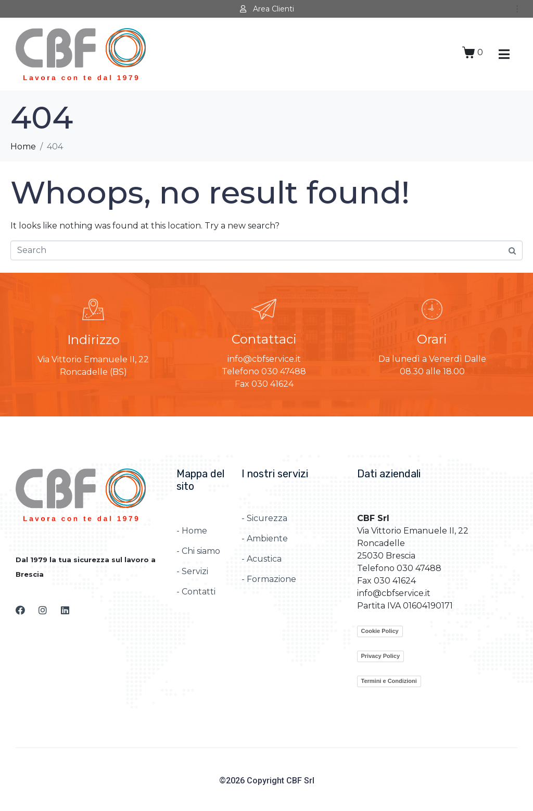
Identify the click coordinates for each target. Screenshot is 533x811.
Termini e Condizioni (389, 681)
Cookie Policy (380, 631)
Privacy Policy (380, 656)
